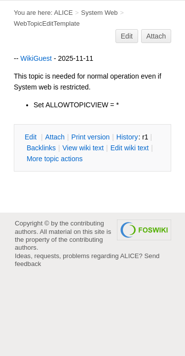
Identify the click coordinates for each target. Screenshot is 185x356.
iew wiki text (83, 148)
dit (31, 137)
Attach (156, 36)
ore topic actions (55, 159)
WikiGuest (36, 58)
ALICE (63, 12)
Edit (127, 36)
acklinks (41, 148)
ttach (55, 137)
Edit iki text (130, 148)
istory (127, 137)
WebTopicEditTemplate (47, 23)
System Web (99, 12)
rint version (91, 137)
